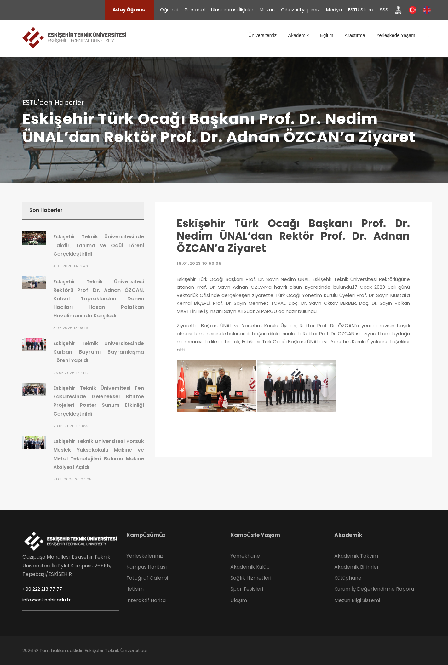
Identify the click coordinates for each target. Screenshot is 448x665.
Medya (334, 9)
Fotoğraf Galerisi (147, 578)
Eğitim (326, 35)
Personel (195, 9)
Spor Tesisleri (246, 589)
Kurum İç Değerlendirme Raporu (374, 589)
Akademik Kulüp (250, 567)
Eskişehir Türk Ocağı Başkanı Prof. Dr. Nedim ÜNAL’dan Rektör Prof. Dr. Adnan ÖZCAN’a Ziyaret (293, 236)
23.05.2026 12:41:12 (71, 372)
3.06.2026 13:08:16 (70, 327)
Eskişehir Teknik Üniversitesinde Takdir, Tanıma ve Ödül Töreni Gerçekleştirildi (98, 245)
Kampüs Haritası (146, 567)
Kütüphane (347, 578)
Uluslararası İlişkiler (232, 9)
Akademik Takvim (356, 556)
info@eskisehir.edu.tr (46, 599)
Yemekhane (245, 556)
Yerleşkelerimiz (145, 556)
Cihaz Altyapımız (300, 9)
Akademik (298, 35)
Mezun (267, 9)
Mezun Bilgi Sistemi (357, 600)
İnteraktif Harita (146, 600)
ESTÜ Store (360, 9)
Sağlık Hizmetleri (250, 578)
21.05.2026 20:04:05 (72, 479)
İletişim (135, 589)
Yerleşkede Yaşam (395, 35)
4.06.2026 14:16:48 (70, 266)
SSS (384, 9)
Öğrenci (169, 9)
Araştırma (355, 35)
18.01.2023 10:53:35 (199, 263)
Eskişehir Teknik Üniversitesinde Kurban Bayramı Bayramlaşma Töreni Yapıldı (98, 352)
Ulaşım (238, 600)
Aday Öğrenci (129, 9)
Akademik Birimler (356, 567)
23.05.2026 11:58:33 (71, 426)
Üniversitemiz (262, 35)
